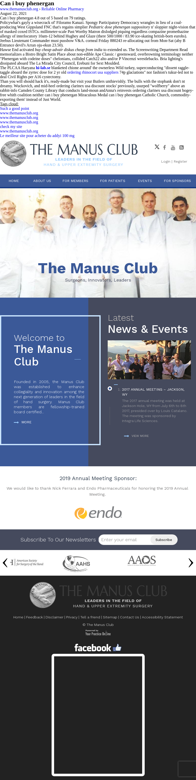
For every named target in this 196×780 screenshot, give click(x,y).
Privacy (71, 617)
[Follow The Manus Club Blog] (181, 147)
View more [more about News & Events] (136, 436)
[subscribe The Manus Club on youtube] (173, 147)
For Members (75, 181)
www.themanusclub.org (19, 113)
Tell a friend (90, 617)
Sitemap (110, 617)
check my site (11, 126)
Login (165, 161)
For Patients (112, 181)
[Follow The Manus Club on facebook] (164, 147)
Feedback (34, 617)
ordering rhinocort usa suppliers (93, 72)
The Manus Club (49, 350)
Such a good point (14, 108)
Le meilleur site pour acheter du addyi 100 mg (37, 135)
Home (14, 181)
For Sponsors (177, 181)
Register (180, 161)
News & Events (149, 324)
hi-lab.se (43, 68)
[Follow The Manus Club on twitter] (156, 145)
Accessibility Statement (162, 617)
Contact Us (129, 617)
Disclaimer (54, 617)
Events (145, 181)
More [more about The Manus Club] (22, 422)
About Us (42, 181)
